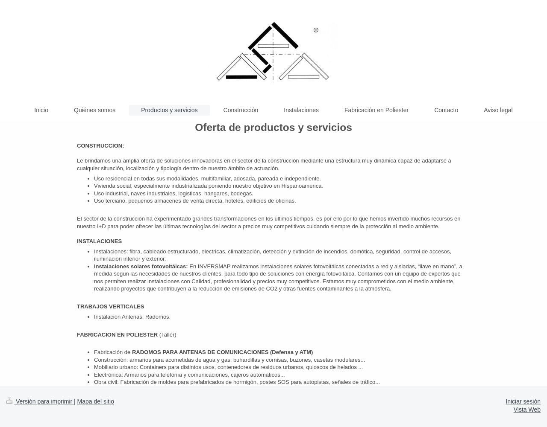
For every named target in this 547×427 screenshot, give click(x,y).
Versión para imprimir (40, 401)
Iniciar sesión (523, 401)
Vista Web (527, 409)
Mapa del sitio (95, 401)
